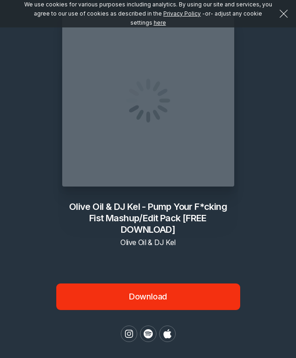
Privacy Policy (182, 13)
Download (148, 296)
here (160, 22)
